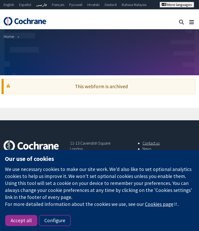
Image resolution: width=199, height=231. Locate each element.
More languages (177, 4)
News (147, 148)
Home (9, 36)
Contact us (151, 143)
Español (25, 4)
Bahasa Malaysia (134, 4)
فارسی (41, 4)
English (9, 4)
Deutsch (111, 4)
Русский (75, 4)
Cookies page (159, 204)
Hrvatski (93, 4)
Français (58, 4)
